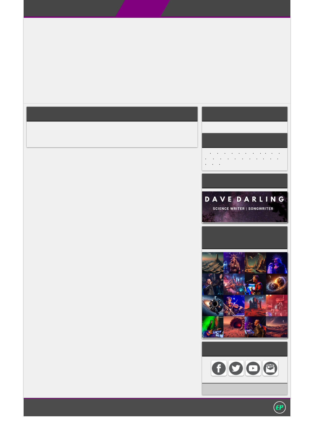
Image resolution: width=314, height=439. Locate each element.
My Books (176, 8)
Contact (243, 8)
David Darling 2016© (202, 429)
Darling (43, 10)
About (100, 8)
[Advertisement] (157, 61)
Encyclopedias (135, 8)
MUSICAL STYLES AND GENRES (240, 129)
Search (271, 8)
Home (75, 8)
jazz (100, 140)
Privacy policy (159, 429)
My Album (211, 8)
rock (119, 140)
